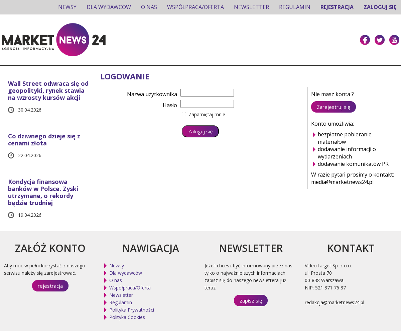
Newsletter (251, 7)
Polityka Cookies (127, 317)
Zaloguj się (380, 7)
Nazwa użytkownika (152, 94)
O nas (149, 7)
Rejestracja (337, 7)
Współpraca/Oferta (195, 7)
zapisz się (251, 300)
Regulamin (294, 7)
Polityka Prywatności (131, 310)
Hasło (170, 105)
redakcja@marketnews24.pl (334, 302)
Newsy (67, 7)
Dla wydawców (109, 7)
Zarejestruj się (333, 107)
